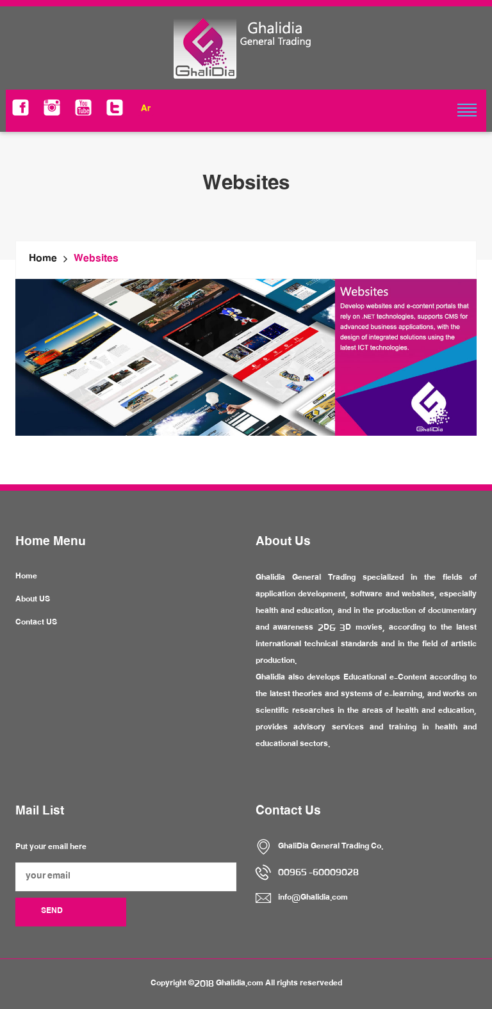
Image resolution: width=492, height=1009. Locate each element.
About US (32, 600)
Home (43, 259)
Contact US (36, 623)
